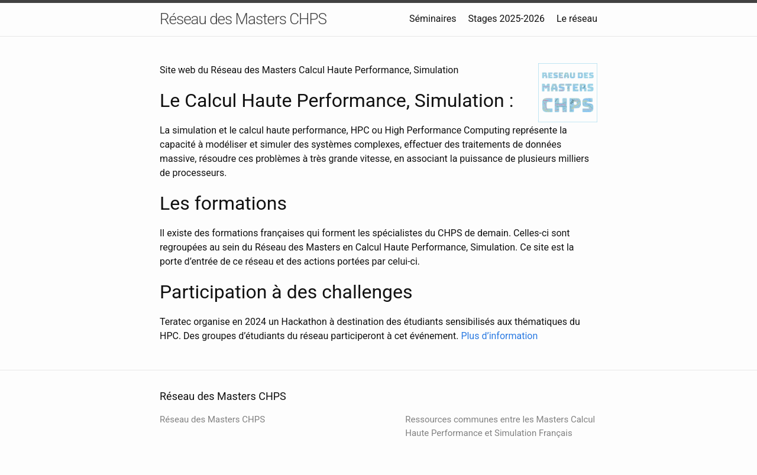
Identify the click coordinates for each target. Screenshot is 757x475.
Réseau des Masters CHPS (243, 19)
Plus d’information (499, 335)
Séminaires (432, 18)
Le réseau (577, 18)
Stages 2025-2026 (506, 18)
